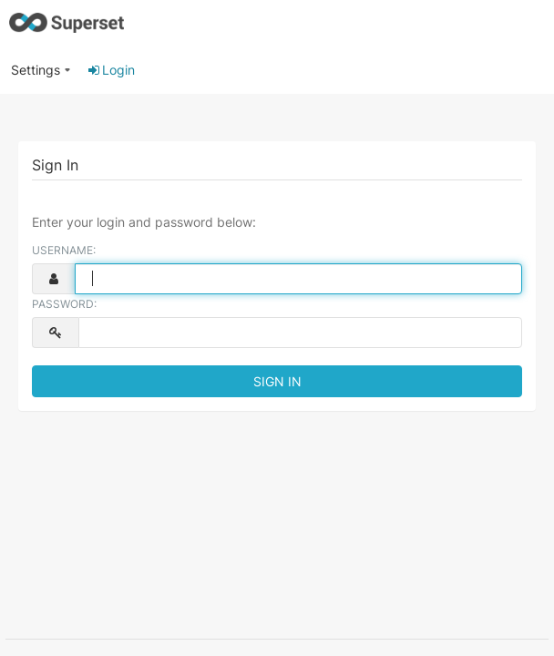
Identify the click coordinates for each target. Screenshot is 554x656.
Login (110, 69)
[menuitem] (41, 70)
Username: (64, 250)
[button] (41, 63)
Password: (64, 304)
